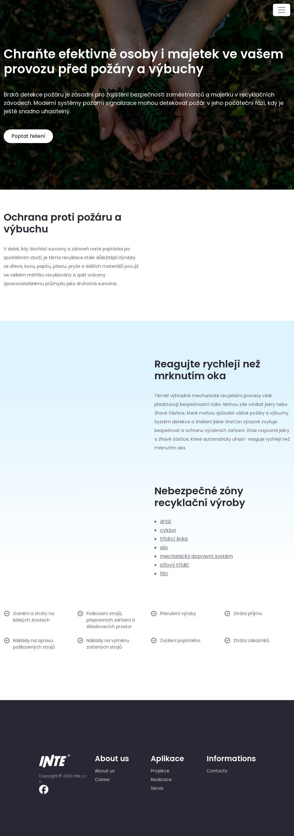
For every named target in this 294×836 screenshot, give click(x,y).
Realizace (161, 779)
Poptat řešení (28, 136)
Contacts (217, 771)
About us (105, 771)
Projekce (160, 771)
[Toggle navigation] (281, 10)
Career (102, 779)
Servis (157, 788)
